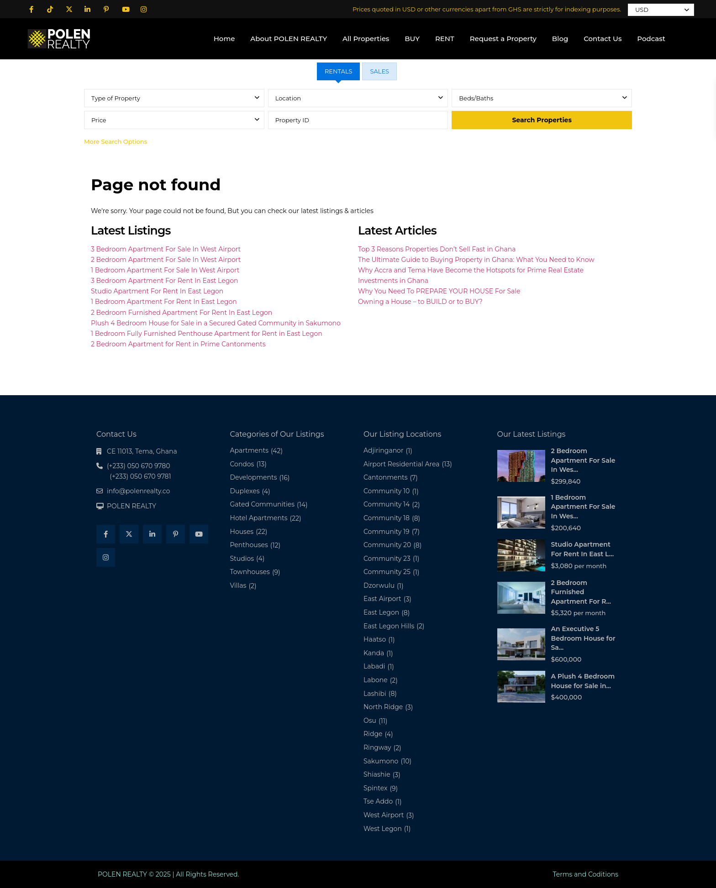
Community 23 (387, 558)
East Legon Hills (388, 626)
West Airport (383, 815)
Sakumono (380, 761)
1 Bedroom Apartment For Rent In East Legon (164, 302)
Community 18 (386, 518)
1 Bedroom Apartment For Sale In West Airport (165, 270)
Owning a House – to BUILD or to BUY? (420, 302)
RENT (444, 38)
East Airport (382, 599)
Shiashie (376, 774)
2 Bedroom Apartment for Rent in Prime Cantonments (178, 344)
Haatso (374, 639)
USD (641, 9)
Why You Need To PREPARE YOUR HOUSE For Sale (439, 291)
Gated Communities (262, 504)
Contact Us (602, 38)
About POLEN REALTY (288, 38)
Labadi (374, 666)
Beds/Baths (476, 98)
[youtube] (125, 9)
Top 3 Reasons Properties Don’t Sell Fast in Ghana (437, 249)
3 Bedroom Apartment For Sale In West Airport (166, 249)
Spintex (375, 788)
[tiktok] (50, 9)
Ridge (372, 734)
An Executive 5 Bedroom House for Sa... (583, 638)
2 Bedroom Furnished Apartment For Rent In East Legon (181, 312)
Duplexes (245, 491)
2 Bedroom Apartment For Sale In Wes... (583, 460)
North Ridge (383, 707)
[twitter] (68, 9)
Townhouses (250, 572)
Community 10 (386, 491)
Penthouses (249, 545)
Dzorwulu (379, 585)
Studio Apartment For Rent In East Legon (157, 291)
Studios (242, 558)
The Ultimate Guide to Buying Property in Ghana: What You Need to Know (476, 260)
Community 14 (386, 504)
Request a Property (503, 38)
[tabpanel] (358, 119)
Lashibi (374, 694)
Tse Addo (378, 801)
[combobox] (174, 98)
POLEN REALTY (131, 506)
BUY (412, 38)
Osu (369, 720)
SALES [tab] (379, 71)
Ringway (377, 747)
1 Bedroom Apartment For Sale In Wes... (583, 506)
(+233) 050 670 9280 (71, 68)
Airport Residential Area (401, 464)
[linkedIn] (87, 9)
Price (98, 120)
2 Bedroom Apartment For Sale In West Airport (166, 260)
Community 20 (387, 545)
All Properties (365, 38)
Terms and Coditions (585, 874)
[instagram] (143, 9)
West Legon (382, 829)
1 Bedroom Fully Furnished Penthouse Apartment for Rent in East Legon (206, 333)
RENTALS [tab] (339, 71)
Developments (253, 477)
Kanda (373, 653)
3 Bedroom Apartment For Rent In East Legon (164, 281)
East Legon (381, 612)
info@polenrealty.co (138, 491)
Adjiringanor (383, 450)
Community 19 (386, 532)
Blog (560, 38)
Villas (238, 585)
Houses (242, 532)
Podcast (651, 38)
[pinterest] (106, 9)
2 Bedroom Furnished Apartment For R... (581, 592)
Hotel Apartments (259, 518)
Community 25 (387, 572)
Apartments (249, 450)
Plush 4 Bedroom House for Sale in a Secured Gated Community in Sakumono (216, 323)
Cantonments (385, 477)
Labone (375, 680)
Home (224, 38)
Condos (242, 464)
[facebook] (31, 9)
